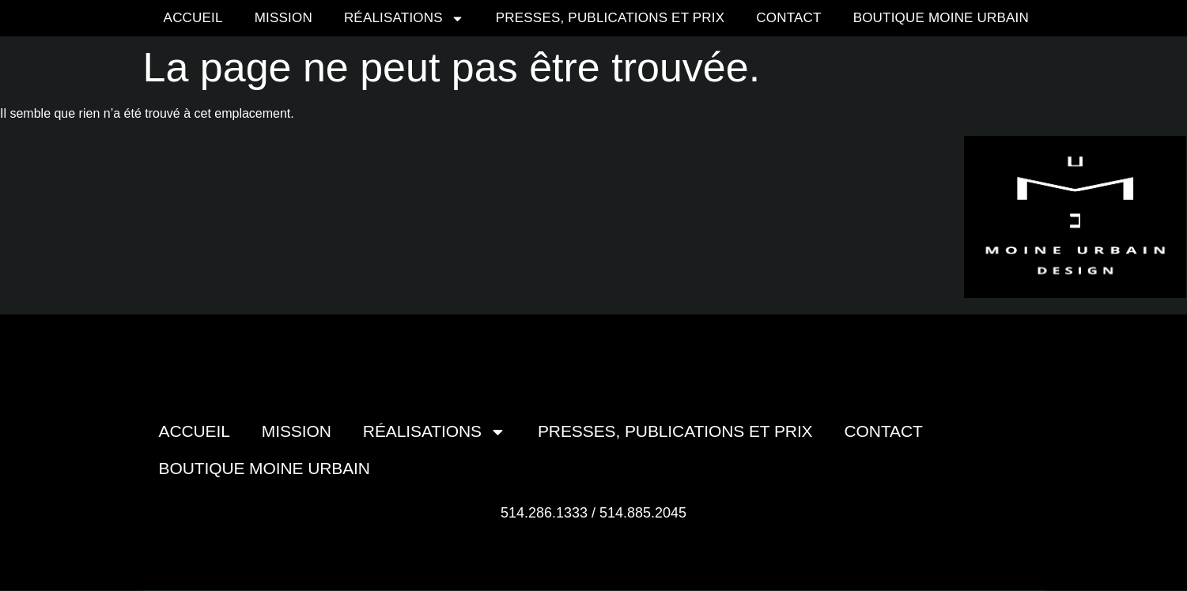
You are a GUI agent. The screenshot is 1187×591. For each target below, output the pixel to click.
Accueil (193, 17)
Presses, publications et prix (610, 17)
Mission (283, 17)
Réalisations (404, 18)
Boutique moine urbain (941, 17)
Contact (788, 17)
